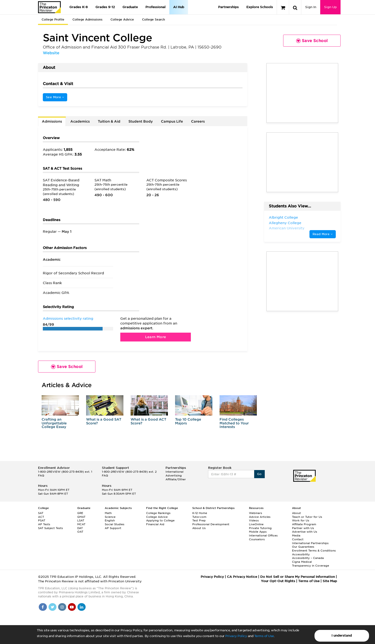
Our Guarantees (303, 546)
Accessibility (301, 554)
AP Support (113, 528)
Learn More (155, 337)
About (296, 513)
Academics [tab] (80, 121)
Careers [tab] (198, 121)
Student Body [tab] (140, 121)
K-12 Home (199, 513)
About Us (199, 528)
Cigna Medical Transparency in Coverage (310, 563)
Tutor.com (199, 517)
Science (110, 517)
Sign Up (330, 7)
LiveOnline (256, 524)
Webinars (255, 513)
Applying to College (160, 520)
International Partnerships (310, 543)
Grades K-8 (78, 7)
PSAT (41, 520)
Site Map (330, 581)
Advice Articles (259, 517)
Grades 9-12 (105, 7)
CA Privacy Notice (242, 577)
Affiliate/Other (175, 479)
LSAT (80, 520)
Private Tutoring (260, 528)
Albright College (283, 217)
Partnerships (228, 7)
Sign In (310, 7)
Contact (297, 539)
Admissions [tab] (52, 121)
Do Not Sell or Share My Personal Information (297, 577)
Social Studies (114, 524)
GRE (80, 513)
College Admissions (87, 19)
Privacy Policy (236, 636)
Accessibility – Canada (308, 558)
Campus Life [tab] (172, 121)
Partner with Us (303, 528)
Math (108, 513)
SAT (40, 513)
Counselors (257, 539)
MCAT (81, 524)
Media (296, 535)
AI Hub (178, 7)
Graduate (130, 7)
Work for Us (300, 520)
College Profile (53, 19)
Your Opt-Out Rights (278, 581)
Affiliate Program (304, 524)
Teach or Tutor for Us (307, 517)
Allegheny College (285, 223)
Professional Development (210, 524)
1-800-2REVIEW (65, 471)
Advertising (173, 475)
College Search (153, 19)
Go (259, 474)
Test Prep (199, 520)
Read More (323, 234)
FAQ (41, 475)
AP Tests (44, 524)
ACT (41, 517)
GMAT (81, 517)
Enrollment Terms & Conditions (314, 550)
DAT (80, 528)
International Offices (263, 535)
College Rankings (158, 513)
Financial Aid (155, 524)
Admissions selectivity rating (68, 318)
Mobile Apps (258, 531)
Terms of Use (264, 636)
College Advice (122, 19)
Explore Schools (259, 7)
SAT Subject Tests (50, 528)
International (174, 471)
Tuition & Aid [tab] (109, 121)
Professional (155, 7)
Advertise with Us (304, 531)
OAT (80, 531)
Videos (254, 520)
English (110, 520)
